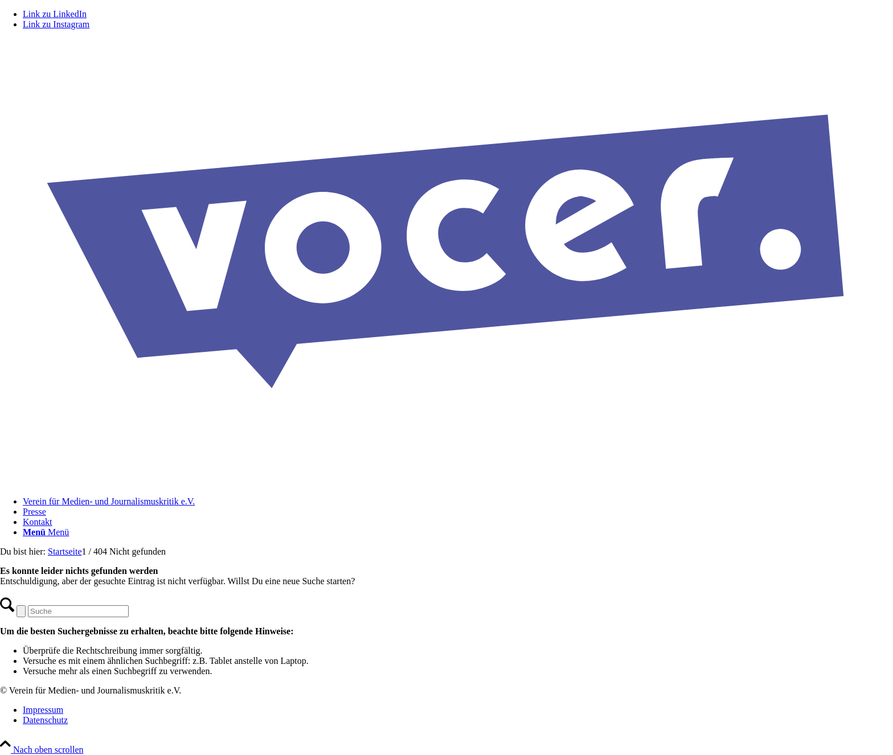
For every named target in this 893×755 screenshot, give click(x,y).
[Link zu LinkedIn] (55, 14)
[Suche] (78, 611)
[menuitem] (458, 502)
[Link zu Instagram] (56, 24)
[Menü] (46, 532)
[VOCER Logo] (446, 482)
